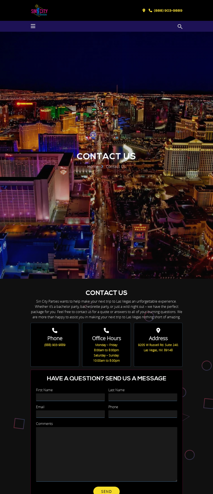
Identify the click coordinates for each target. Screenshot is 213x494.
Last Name (116, 390)
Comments (44, 423)
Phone (113, 406)
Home (92, 166)
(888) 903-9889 (54, 345)
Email (40, 406)
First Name (44, 390)
